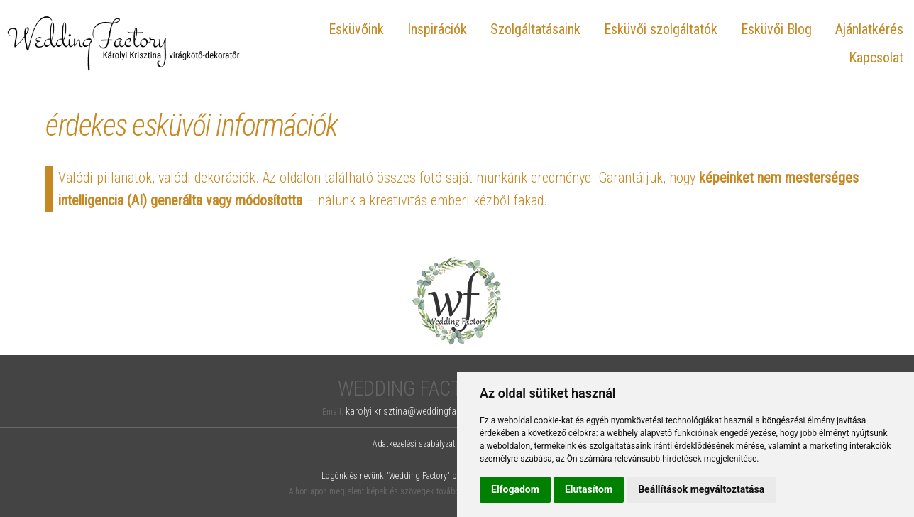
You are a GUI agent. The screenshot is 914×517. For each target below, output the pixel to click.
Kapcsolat (876, 57)
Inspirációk (437, 29)
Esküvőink (356, 29)
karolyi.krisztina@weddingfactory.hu (417, 411)
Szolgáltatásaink (535, 29)
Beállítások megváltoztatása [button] (701, 489)
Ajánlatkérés (869, 29)
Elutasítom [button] (588, 489)
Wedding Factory (416, 389)
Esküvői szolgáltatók (660, 29)
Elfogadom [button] (515, 489)
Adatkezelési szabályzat (414, 444)
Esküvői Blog (776, 29)
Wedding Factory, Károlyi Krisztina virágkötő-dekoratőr (124, 43)
